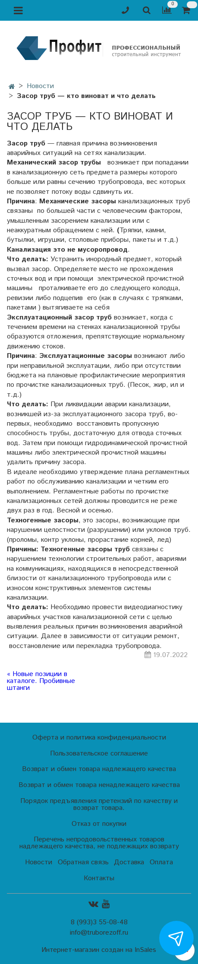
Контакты (99, 878)
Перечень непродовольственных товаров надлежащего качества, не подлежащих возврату (99, 842)
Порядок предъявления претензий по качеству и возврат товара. (99, 804)
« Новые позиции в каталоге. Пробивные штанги (41, 681)
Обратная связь (83, 862)
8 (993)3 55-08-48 (99, 922)
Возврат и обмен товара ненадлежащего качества (99, 785)
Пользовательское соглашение (99, 754)
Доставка (129, 862)
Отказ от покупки (99, 824)
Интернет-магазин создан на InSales (98, 950)
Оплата (161, 862)
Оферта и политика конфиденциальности (99, 738)
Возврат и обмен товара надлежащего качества (99, 769)
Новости (40, 86)
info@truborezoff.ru (99, 933)
